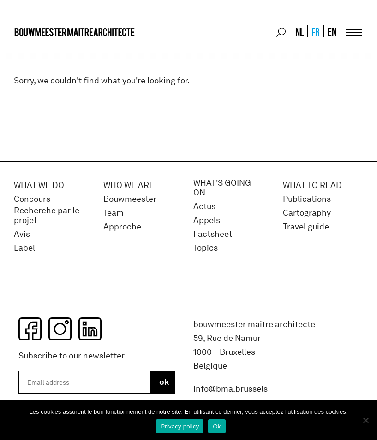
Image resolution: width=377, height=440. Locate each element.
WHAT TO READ (312, 185)
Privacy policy (180, 426)
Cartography (307, 213)
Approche (122, 227)
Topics (205, 248)
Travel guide (306, 227)
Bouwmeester (129, 199)
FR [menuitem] (315, 32)
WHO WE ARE (128, 185)
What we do (39, 185)
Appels (206, 220)
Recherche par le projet (46, 216)
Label (24, 248)
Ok (217, 426)
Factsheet (212, 234)
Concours (32, 199)
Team (113, 213)
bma (35, 49)
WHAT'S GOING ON (222, 188)
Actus (204, 206)
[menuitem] (299, 32)
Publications (307, 199)
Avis (22, 234)
